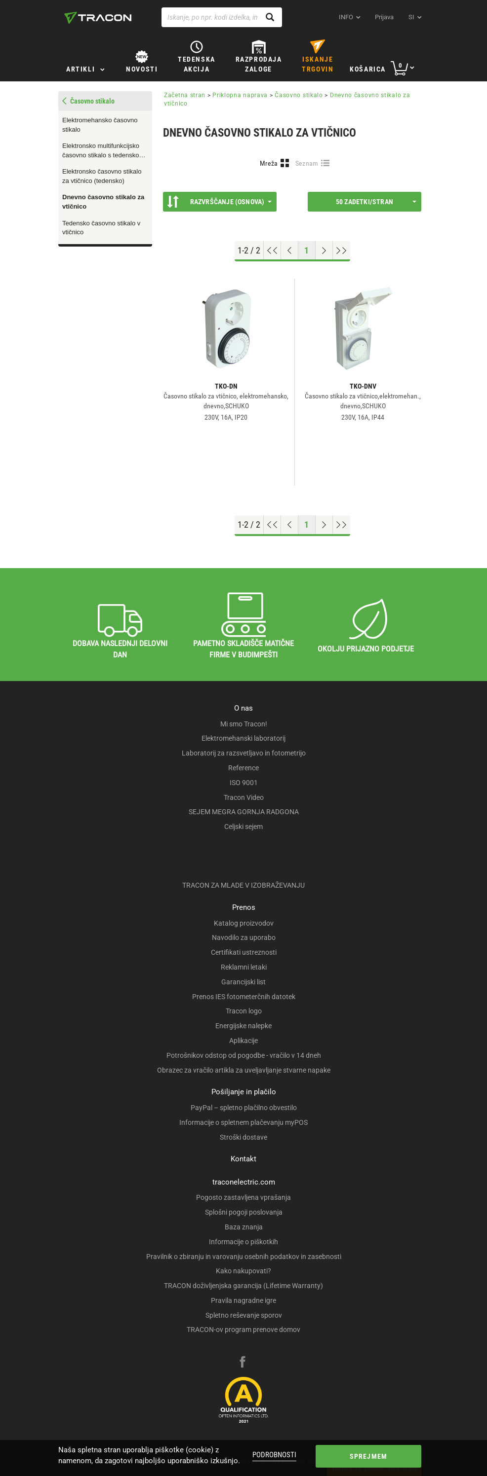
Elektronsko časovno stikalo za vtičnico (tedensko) (101, 176)
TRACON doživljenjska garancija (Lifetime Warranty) (243, 1286)
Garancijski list (243, 982)
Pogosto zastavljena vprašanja (243, 1197)
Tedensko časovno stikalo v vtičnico (101, 227)
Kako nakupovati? (243, 1271)
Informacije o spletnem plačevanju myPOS (243, 1122)
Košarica (368, 69)
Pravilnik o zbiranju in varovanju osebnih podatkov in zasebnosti (243, 1256)
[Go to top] (272, 250)
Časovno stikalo (299, 95)
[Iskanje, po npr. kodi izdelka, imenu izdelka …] (222, 17)
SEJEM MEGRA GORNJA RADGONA (244, 812)
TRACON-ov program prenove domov (243, 1329)
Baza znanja (244, 1227)
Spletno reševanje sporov (243, 1315)
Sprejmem (369, 1456)
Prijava (384, 17)
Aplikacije (243, 1040)
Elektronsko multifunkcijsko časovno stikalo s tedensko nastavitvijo (100, 151)
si (411, 17)
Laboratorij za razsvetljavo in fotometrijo (244, 753)
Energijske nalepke (243, 1026)
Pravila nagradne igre (243, 1300)
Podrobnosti (274, 1454)
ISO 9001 (244, 783)
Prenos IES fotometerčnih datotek (243, 997)
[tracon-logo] (97, 17)
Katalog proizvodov (244, 923)
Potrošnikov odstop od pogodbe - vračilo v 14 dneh (243, 1055)
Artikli (80, 69)
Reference (243, 768)
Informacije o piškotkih (243, 1242)
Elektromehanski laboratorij (243, 738)
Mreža (269, 163)
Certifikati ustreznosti (244, 952)
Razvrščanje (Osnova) (219, 202)
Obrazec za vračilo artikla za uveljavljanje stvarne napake (243, 1070)
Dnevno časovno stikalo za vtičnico (103, 201)
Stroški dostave (243, 1137)
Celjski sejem (243, 826)
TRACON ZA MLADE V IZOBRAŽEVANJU (243, 885)
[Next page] (324, 250)
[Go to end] (341, 250)
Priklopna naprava (240, 95)
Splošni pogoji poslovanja (244, 1212)
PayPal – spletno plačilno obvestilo (244, 1108)
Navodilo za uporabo (244, 937)
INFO (346, 17)
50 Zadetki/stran (376, 202)
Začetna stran (184, 95)
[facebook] (242, 1363)
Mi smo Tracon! (243, 724)
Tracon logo (244, 1011)
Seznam (307, 163)
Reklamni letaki (244, 967)
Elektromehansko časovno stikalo (99, 124)
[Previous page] (289, 250)
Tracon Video (244, 797)
